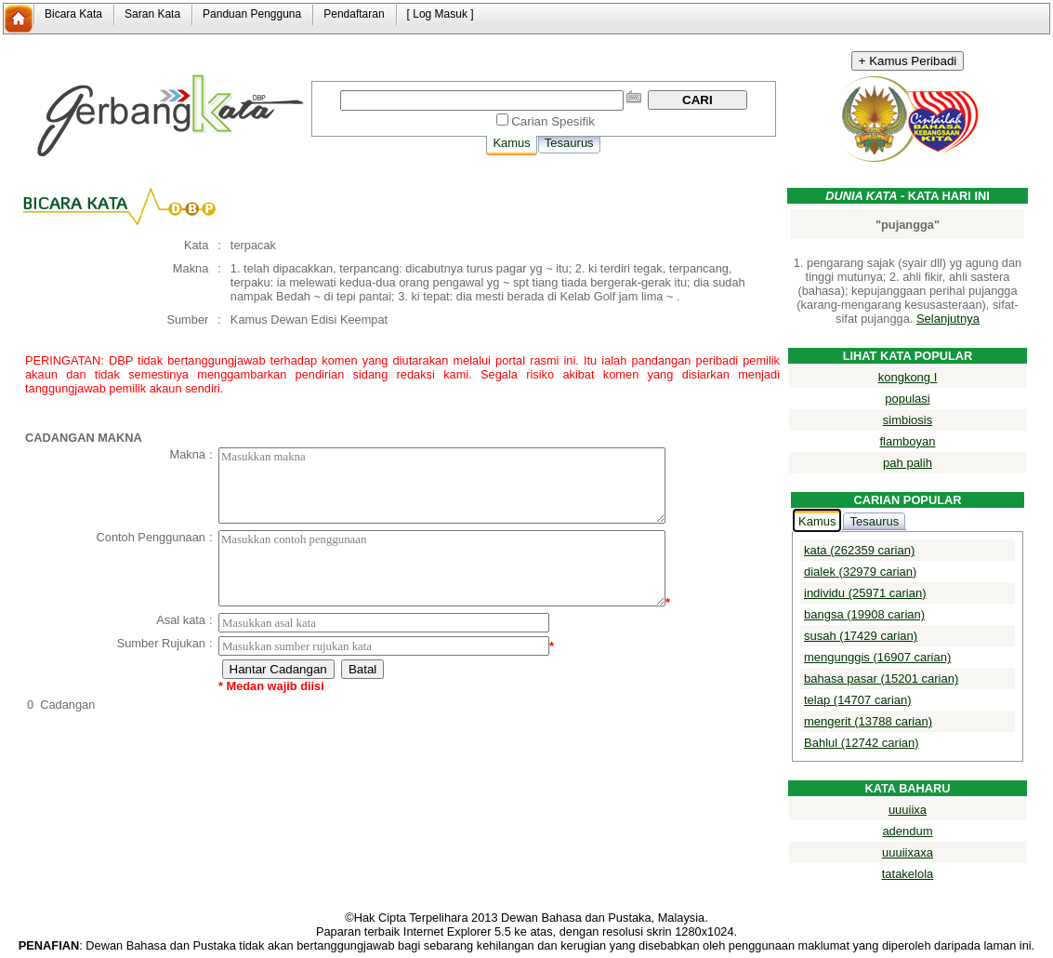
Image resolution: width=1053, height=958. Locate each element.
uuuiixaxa (907, 852)
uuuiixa (907, 810)
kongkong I (908, 377)
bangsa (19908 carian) (864, 614)
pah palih (907, 463)
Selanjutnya (948, 319)
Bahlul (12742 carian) (861, 743)
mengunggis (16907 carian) (877, 657)
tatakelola (908, 874)
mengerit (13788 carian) (868, 721)
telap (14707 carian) (858, 700)
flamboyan (908, 441)
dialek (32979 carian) (860, 572)
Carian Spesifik (553, 121)
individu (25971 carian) (865, 593)
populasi (907, 399)
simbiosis (907, 420)
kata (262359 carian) (859, 550)
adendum (907, 831)
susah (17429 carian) (860, 636)
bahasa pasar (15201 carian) (881, 678)
